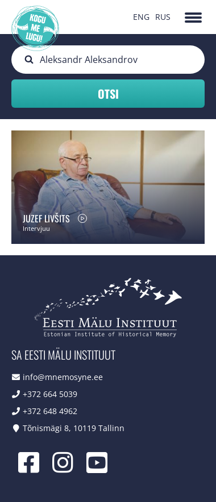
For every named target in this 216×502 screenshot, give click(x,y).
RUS (163, 16)
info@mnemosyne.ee (63, 377)
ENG (141, 16)
